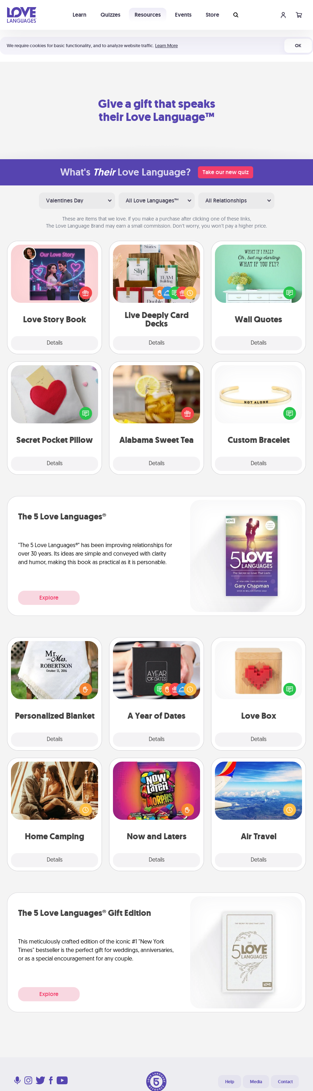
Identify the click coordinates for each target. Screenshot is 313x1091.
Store (212, 14)
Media (256, 1082)
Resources (148, 14)
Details (55, 343)
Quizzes (110, 14)
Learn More (166, 46)
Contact (285, 1082)
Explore (48, 597)
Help (229, 1082)
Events (183, 14)
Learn (79, 14)
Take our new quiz (226, 172)
